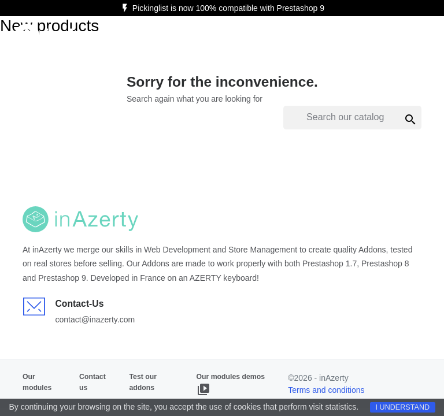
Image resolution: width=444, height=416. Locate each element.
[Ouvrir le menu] (415, 37)
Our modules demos (231, 384)
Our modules (37, 382)
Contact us (92, 382)
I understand (403, 407)
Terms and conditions (326, 390)
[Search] (352, 117)
